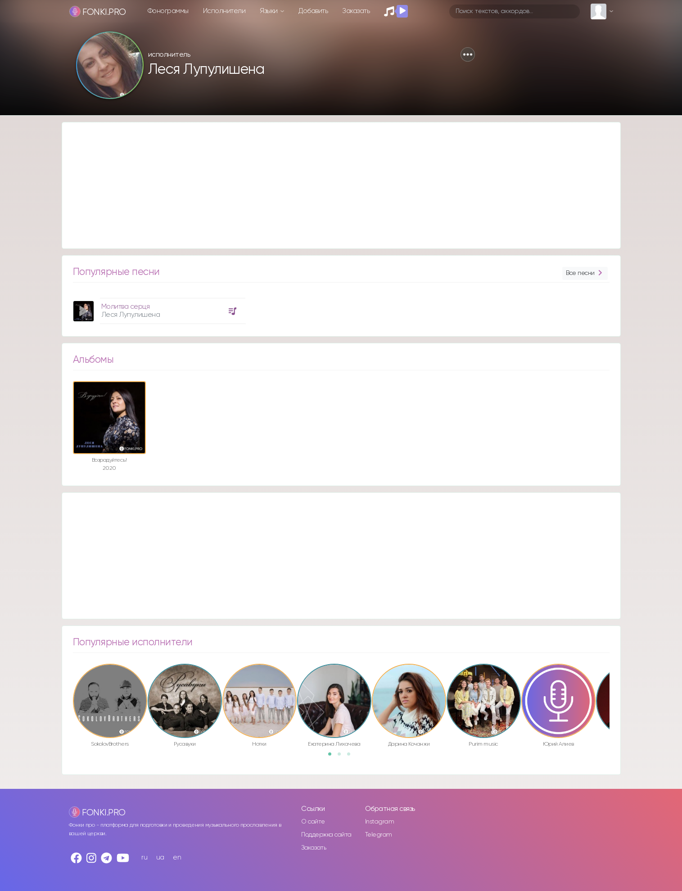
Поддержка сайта (326, 835)
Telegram (378, 835)
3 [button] (351, 756)
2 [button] (342, 756)
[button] (467, 54)
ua (160, 857)
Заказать (356, 11)
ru (144, 857)
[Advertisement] (332, 185)
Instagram (379, 822)
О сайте (313, 822)
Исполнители (224, 11)
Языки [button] (269, 11)
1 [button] (332, 756)
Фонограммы (168, 11)
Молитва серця (125, 306)
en (177, 857)
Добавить (313, 11)
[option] (158, 307)
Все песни (585, 273)
